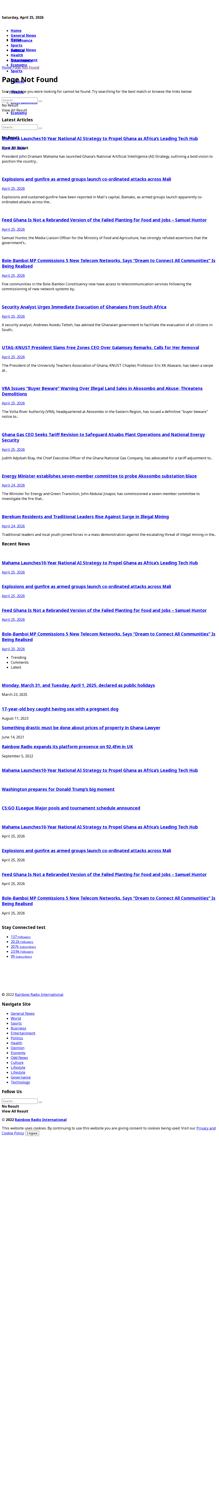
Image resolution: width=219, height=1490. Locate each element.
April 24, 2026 (13, 485)
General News (23, 35)
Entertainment (23, 1033)
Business (18, 1028)
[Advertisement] (37, 7)
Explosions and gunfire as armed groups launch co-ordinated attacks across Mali (86, 179)
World (16, 1018)
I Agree (32, 1133)
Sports (16, 70)
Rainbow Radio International (39, 994)
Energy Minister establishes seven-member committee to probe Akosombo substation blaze (99, 476)
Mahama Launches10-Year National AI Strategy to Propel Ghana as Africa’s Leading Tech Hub (100, 138)
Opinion (17, 1047)
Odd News (19, 1057)
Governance (21, 40)
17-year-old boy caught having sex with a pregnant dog (60, 709)
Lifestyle (18, 1067)
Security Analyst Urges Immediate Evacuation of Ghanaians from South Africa (84, 307)
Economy (19, 112)
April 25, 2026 (13, 147)
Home (16, 30)
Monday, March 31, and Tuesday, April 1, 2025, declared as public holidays (78, 685)
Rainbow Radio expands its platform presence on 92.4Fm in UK (67, 746)
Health (16, 1042)
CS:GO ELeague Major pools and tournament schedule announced (71, 808)
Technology (20, 1082)
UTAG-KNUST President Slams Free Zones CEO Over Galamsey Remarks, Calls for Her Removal (100, 347)
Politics (17, 1038)
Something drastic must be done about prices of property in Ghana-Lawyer (81, 727)
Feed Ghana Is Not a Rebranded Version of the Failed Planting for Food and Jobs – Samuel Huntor (104, 220)
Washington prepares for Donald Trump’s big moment (58, 789)
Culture (17, 1062)
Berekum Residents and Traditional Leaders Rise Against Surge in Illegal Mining (85, 516)
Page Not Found (26, 67)
